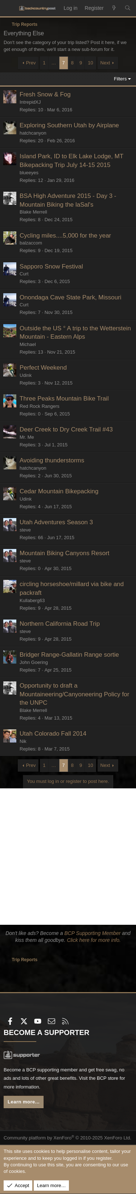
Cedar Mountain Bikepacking (59, 491)
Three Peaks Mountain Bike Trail (64, 398)
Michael (28, 344)
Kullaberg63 (32, 600)
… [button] (53, 62)
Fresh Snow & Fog (45, 94)
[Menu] (9, 8)
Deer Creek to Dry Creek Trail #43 (66, 429)
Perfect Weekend (43, 367)
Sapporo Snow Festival (51, 266)
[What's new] (114, 8)
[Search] (128, 8)
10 (90, 62)
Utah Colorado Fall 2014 (53, 733)
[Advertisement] (68, 856)
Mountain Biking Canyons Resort (65, 553)
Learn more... (24, 1102)
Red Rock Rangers (39, 406)
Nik (23, 741)
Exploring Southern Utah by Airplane (69, 125)
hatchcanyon (33, 133)
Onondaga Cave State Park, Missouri (70, 297)
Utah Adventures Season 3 (56, 522)
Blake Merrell (33, 212)
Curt (24, 273)
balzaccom (31, 243)
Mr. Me (27, 437)
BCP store (107, 1078)
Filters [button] (120, 78)
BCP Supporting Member (92, 933)
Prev (31, 62)
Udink (26, 375)
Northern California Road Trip (60, 623)
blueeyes (29, 172)
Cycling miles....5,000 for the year (65, 235)
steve (25, 530)
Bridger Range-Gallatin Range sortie (69, 654)
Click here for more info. (94, 940)
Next (105, 62)
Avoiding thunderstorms (52, 460)
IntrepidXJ (30, 102)
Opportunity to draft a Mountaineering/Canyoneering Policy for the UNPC (74, 694)
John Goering (34, 662)
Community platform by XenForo (67, 1138)
